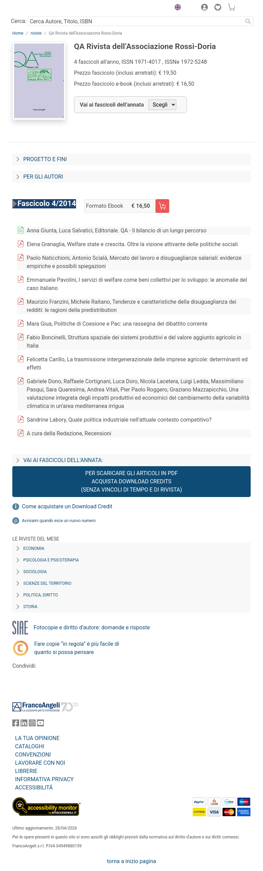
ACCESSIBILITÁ (34, 787)
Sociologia (35, 571)
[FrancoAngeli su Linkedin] (24, 724)
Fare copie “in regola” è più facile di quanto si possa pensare (76, 648)
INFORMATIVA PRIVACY (44, 779)
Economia (33, 548)
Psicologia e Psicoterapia (51, 560)
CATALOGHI (29, 746)
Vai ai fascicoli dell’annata (112, 104)
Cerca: (18, 21)
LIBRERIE (26, 771)
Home (17, 33)
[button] (176, 8)
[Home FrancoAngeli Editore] (36, 8)
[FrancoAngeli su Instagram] (32, 724)
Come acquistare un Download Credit (67, 506)
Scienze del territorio (47, 583)
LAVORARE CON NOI (40, 763)
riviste (35, 33)
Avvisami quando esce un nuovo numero (59, 520)
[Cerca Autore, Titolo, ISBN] (135, 21)
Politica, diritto (40, 595)
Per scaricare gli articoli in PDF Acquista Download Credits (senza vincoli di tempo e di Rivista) (131, 481)
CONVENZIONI (33, 754)
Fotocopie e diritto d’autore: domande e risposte (92, 627)
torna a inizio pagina (131, 861)
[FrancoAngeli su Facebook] (15, 724)
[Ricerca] (247, 21)
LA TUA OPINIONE (37, 738)
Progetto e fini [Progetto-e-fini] (45, 159)
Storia (30, 606)
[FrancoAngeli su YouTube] (40, 724)
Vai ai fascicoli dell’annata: (63, 460)
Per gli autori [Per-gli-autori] (43, 176)
